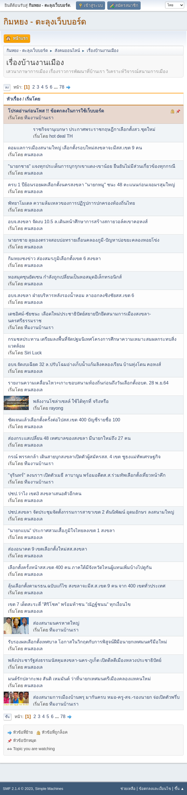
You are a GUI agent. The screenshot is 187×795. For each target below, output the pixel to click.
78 (61, 87)
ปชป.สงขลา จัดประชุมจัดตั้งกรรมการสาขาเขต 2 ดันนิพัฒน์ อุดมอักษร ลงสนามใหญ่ (91, 512)
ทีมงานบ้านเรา (39, 117)
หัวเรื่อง (14, 99)
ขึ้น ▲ (179, 788)
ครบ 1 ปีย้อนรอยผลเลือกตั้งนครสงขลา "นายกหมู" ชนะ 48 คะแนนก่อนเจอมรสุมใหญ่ (91, 184)
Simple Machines (49, 788)
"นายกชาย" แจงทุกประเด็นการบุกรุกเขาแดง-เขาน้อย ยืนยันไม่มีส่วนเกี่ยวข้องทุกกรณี (91, 166)
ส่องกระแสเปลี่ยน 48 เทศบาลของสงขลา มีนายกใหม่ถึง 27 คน (69, 438)
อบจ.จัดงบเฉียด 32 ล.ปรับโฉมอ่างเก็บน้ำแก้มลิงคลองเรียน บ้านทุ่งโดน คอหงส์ (84, 364)
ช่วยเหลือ (127, 788)
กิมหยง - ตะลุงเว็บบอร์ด (44, 21)
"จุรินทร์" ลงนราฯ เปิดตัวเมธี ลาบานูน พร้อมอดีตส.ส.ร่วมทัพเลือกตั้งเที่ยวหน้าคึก (87, 475)
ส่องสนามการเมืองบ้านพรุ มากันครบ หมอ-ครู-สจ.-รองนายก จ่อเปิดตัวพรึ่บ (106, 697)
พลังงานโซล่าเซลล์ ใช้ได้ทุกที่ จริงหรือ (71, 401)
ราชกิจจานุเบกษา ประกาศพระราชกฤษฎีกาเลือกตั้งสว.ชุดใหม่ (94, 129)
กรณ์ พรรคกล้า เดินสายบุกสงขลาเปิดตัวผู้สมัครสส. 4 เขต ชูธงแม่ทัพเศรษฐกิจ (84, 456)
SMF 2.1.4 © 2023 (18, 788)
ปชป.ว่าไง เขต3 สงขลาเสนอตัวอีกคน (44, 493)
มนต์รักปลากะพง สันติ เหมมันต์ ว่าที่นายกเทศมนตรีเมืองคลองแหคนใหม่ (79, 678)
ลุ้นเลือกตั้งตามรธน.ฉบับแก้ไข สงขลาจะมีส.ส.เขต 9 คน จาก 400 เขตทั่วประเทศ (86, 585)
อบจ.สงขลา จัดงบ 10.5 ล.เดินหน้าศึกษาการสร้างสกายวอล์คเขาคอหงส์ (78, 221)
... (56, 87)
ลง (7, 87)
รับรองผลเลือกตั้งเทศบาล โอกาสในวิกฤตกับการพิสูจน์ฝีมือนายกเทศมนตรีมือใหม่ (87, 641)
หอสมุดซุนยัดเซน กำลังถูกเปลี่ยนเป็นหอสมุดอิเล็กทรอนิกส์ (65, 277)
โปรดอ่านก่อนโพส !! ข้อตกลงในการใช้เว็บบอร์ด (56, 110)
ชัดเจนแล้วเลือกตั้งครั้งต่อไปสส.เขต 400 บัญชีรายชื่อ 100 (64, 419)
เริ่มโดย (32, 99)
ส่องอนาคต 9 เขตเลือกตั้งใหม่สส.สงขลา (47, 549)
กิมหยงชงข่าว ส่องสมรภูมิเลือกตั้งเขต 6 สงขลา (54, 258)
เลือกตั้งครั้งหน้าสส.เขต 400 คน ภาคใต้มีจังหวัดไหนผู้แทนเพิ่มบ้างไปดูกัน (80, 567)
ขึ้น (7, 717)
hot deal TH (61, 136)
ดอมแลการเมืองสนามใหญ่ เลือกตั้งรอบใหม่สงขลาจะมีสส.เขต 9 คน (75, 147)
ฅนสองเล (33, 154)
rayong (56, 408)
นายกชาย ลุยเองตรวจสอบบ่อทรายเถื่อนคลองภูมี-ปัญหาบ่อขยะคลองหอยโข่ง (83, 240)
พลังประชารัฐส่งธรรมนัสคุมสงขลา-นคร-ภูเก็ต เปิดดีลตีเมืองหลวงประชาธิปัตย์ (84, 660)
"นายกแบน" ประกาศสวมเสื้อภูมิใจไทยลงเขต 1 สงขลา (61, 530)
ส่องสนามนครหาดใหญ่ (56, 623)
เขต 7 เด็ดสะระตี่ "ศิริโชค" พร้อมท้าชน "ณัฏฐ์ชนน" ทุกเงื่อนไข (69, 604)
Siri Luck (33, 352)
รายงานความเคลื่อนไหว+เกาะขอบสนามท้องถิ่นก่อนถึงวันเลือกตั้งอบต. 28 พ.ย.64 (88, 382)
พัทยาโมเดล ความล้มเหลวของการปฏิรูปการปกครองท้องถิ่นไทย (71, 203)
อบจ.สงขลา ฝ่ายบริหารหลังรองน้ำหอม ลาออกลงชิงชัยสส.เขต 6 (71, 295)
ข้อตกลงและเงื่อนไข (155, 788)
